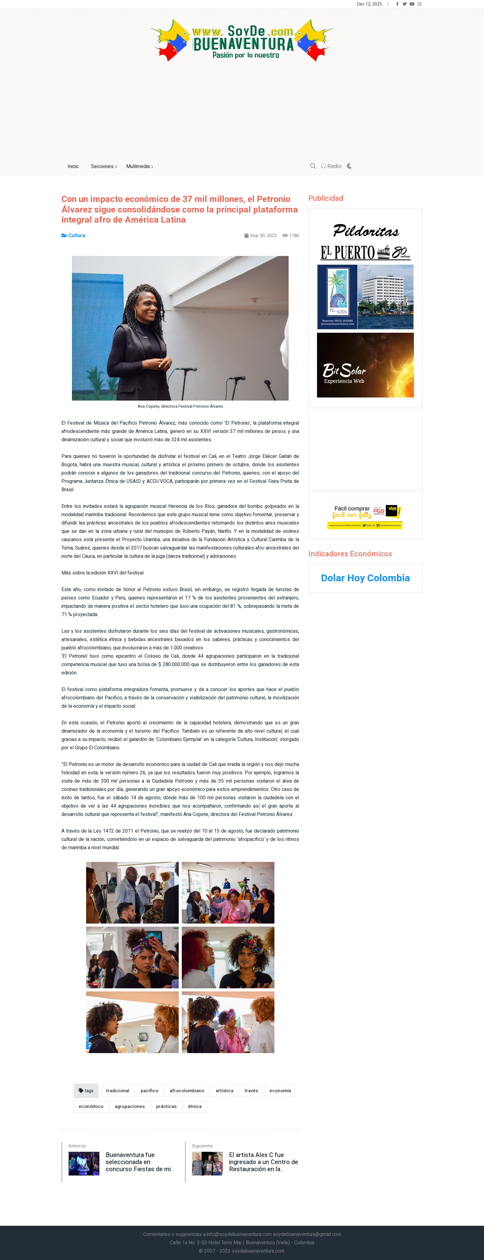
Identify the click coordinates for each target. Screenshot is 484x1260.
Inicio (73, 166)
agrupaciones (130, 1106)
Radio (331, 166)
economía (280, 1090)
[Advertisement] (242, 108)
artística (224, 1090)
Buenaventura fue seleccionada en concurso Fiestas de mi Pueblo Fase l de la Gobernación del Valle (138, 1169)
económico (91, 1106)
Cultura (73, 235)
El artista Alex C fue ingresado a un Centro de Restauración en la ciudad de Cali (263, 1166)
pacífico (149, 1090)
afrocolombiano (187, 1090)
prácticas (166, 1106)
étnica (195, 1106)
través (251, 1090)
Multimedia (140, 167)
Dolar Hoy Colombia (365, 578)
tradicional (117, 1090)
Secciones (105, 167)
